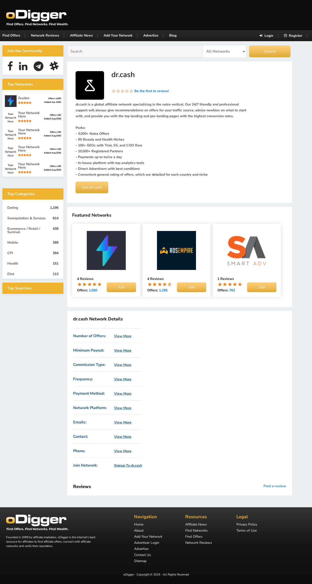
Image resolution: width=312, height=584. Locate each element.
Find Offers (11, 35)
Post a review (274, 486)
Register (293, 35)
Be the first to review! (151, 91)
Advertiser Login (146, 543)
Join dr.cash (92, 187)
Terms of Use (246, 531)
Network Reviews (45, 35)
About (139, 531)
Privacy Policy (246, 525)
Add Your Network (118, 35)
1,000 (93, 290)
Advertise (150, 35)
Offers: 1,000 (54, 98)
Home (138, 525)
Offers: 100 (55, 115)
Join (121, 287)
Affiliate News (81, 35)
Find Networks (196, 531)
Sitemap (140, 561)
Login (266, 35)
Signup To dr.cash (128, 465)
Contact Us (142, 555)
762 (232, 290)
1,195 (163, 290)
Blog (172, 35)
